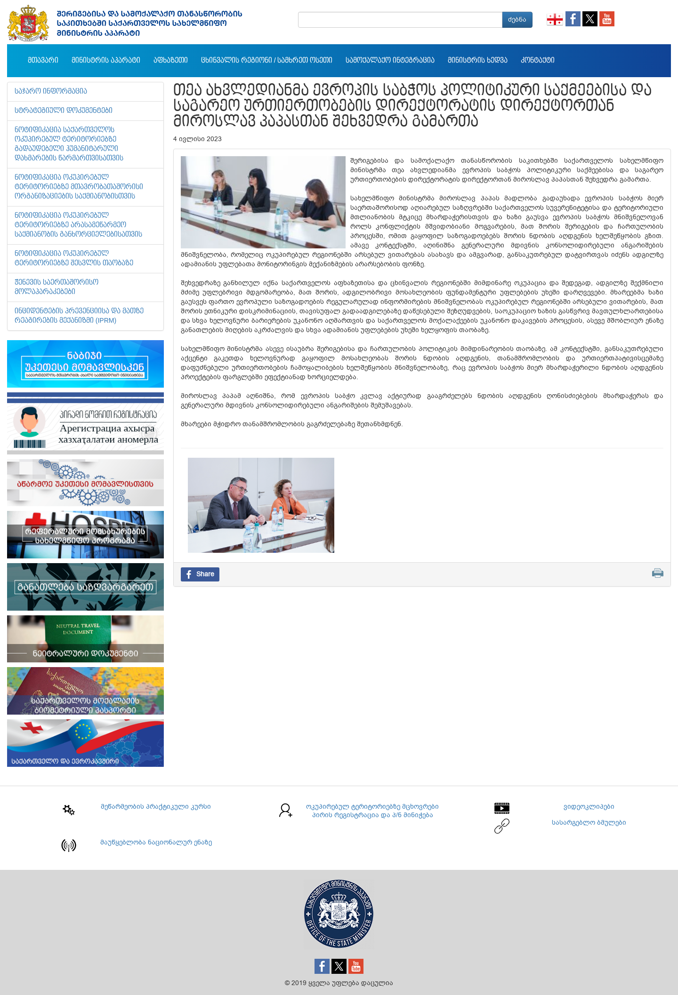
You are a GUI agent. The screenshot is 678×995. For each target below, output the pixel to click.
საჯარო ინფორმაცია (51, 92)
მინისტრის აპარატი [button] (106, 60)
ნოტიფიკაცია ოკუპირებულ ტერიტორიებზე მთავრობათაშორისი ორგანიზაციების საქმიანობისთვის (79, 187)
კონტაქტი (538, 60)
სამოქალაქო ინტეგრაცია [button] (390, 60)
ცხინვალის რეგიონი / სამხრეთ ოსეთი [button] (266, 60)
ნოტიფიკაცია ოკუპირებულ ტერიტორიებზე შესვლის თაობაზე (74, 258)
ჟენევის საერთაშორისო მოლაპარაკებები (56, 287)
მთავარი (43, 60)
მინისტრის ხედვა (478, 60)
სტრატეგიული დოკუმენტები (64, 111)
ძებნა (517, 19)
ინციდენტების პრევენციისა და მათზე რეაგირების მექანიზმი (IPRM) (79, 316)
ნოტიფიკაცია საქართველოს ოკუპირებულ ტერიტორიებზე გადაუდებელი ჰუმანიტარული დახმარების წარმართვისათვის (69, 144)
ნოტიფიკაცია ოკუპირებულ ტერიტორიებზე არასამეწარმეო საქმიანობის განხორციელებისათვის (78, 225)
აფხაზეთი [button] (170, 60)
